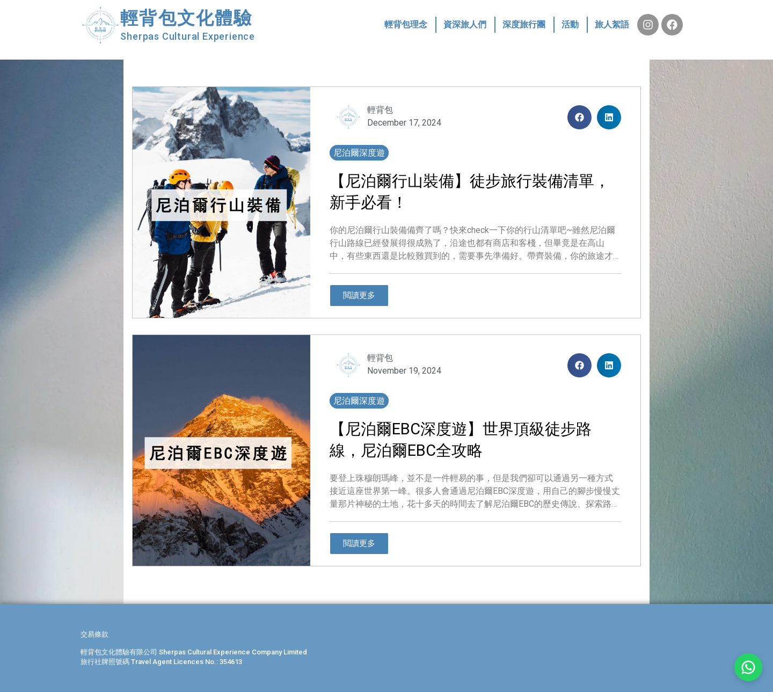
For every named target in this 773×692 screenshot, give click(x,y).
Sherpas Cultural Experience (187, 36)
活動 (570, 24)
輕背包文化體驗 (186, 18)
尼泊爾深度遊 (359, 153)
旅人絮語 (612, 24)
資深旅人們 (464, 24)
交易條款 (94, 634)
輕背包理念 (405, 24)
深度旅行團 (523, 24)
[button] (579, 117)
